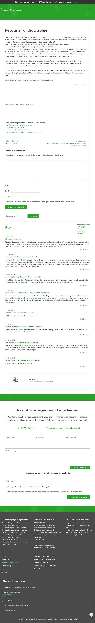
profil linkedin (8, 610)
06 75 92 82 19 (9, 601)
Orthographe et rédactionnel (44, 530)
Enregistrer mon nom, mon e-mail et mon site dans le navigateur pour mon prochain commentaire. (40, 202)
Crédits (50, 619)
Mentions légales (41, 619)
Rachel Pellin (72, 619)
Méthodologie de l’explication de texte (79, 530)
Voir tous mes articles (83, 225)
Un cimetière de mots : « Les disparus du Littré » (25, 132)
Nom (7, 185)
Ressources (6, 559)
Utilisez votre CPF (40, 539)
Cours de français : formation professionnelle (44, 521)
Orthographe (28, 104)
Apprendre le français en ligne (44, 559)
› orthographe (81, 227)
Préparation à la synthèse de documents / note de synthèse (44, 546)
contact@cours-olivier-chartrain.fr (16, 605)
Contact (4, 572)
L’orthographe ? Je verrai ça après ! (20, 125)
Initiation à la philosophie (74, 535)
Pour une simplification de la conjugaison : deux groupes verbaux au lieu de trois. (66, 143)
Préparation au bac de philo (75, 523)
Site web (8, 196)
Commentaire (10, 160)
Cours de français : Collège (11, 523)
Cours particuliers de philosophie (77, 520)
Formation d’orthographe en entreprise (47, 532)
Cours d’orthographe (41, 562)
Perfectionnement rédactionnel (44, 527)
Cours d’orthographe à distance (45, 566)
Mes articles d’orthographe (18, 130)
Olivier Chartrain (11, 9)
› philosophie (81, 231)
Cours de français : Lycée (10, 525)
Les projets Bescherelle (10, 562)
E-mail (7, 191)
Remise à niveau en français (11, 539)
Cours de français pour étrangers (45, 556)
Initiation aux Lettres (9, 544)
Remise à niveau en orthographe (45, 525)
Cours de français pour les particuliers (15, 520)
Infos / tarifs (6, 569)
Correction (37, 569)
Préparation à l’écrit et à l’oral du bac (14, 532)
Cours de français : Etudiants (12, 535)
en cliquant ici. (76, 2)
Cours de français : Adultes (11, 537)
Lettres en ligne (7, 566)
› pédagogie (80, 233)
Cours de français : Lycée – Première (14, 530)
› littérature (80, 229)
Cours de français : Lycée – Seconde (14, 527)
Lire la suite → (85, 249)
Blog (22, 104)
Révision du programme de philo (77, 532)
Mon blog (5, 556)
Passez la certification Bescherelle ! (41, 382)
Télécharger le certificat (11, 597)
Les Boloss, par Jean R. (16, 127)
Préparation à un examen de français (14, 542)
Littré (69, 37)
